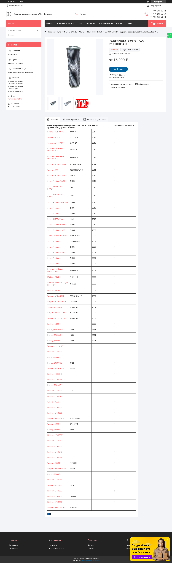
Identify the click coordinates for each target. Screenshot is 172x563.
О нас (80, 23)
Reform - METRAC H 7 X (56, 132)
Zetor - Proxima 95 (54, 213)
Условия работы (105, 23)
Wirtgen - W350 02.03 (55, 485)
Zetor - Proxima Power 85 (57, 236)
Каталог (91, 545)
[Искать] (76, 14)
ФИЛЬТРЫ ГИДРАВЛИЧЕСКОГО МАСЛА (102, 32)
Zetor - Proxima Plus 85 (56, 225)
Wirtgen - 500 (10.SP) (55, 346)
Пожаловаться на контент (90, 561)
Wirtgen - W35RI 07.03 (55, 368)
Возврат (129, 23)
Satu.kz (96, 558)
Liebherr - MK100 (53, 291)
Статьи (119, 23)
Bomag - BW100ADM (55, 329)
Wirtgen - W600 (53, 402)
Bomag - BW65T (53, 474)
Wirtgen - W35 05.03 (54, 463)
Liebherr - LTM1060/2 (55, 435)
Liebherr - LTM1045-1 (55, 441)
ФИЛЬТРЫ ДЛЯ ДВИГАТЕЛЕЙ (73, 32)
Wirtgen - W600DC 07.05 (56, 318)
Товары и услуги (64, 23)
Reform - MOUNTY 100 (56, 175)
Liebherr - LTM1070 (54, 352)
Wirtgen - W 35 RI (53, 137)
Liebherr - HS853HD (54, 374)
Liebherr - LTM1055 (54, 457)
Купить (120, 69)
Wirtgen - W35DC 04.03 (56, 508)
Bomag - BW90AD (54, 335)
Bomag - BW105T (54, 385)
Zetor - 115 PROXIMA (55, 219)
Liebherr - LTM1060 (54, 407)
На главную (13, 545)
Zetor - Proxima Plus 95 (56, 181)
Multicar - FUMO (53, 277)
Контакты (90, 23)
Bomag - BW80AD (54, 341)
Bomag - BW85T (53, 357)
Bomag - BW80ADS (54, 363)
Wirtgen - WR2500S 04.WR (57, 302)
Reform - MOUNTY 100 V (56, 164)
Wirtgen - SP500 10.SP (55, 296)
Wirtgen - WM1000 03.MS (56, 469)
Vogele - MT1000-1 (54, 307)
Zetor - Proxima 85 (54, 241)
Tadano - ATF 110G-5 (55, 143)
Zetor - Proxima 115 (54, 258)
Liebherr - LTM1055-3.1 (56, 380)
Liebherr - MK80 (53, 324)
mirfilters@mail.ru (15, 99)
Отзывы (11, 35)
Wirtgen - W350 (53, 424)
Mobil (128, 549)
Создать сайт (11, 2)
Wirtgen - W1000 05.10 (55, 419)
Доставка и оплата (56, 549)
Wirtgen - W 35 (52, 170)
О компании (13, 549)
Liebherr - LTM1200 (54, 496)
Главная (49, 23)
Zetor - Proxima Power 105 (57, 202)
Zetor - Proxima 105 (54, 208)
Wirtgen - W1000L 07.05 (56, 313)
